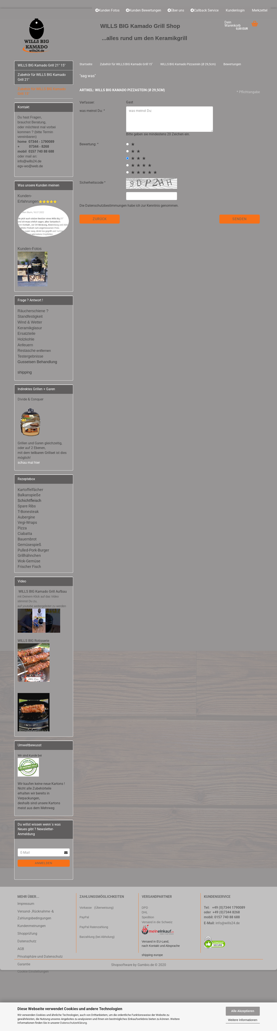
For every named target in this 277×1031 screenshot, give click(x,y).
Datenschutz (26, 941)
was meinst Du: (92, 111)
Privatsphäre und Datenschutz (40, 956)
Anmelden (43, 863)
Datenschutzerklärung (73, 1022)
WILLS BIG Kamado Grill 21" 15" (41, 65)
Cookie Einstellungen (33, 971)
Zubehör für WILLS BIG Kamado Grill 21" (42, 77)
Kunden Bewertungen (143, 10)
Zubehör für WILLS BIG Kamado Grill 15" (42, 91)
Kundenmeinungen (31, 926)
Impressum (25, 904)
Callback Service (204, 10)
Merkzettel (259, 10)
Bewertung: (88, 144)
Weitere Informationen (242, 1020)
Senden (239, 219)
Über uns (176, 10)
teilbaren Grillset (43, 453)
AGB (20, 949)
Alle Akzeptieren (242, 1011)
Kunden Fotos (107, 10)
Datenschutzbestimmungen (106, 206)
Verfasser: (87, 102)
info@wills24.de (228, 923)
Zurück (100, 219)
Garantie (23, 964)
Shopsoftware (121, 965)
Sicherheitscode (92, 182)
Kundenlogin (235, 10)
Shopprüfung (27, 933)
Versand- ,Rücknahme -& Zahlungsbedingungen (35, 914)
